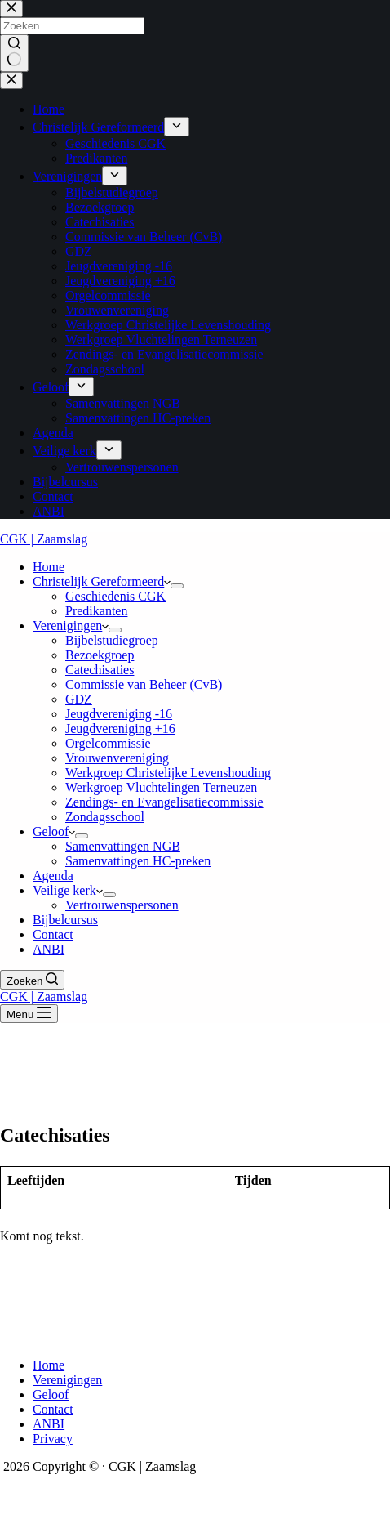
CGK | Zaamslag (43, 539)
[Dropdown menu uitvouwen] (177, 585)
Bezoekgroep (99, 655)
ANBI (48, 949)
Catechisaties (99, 670)
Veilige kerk (68, 890)
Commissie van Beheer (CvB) (143, 684)
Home (48, 567)
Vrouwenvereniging (117, 758)
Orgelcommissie (108, 743)
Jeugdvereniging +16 (120, 728)
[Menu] (29, 1013)
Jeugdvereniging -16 (118, 714)
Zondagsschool (104, 817)
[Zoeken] (32, 980)
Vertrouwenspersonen (122, 905)
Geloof (54, 831)
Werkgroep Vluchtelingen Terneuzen (161, 787)
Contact (53, 934)
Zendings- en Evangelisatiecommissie (164, 802)
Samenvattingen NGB (122, 846)
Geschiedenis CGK (115, 596)
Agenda (53, 876)
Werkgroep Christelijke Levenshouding (168, 773)
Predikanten (96, 611)
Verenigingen (71, 625)
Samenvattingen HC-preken (138, 861)
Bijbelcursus (65, 920)
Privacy (53, 1439)
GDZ (78, 699)
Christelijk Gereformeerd (102, 581)
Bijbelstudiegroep (111, 640)
